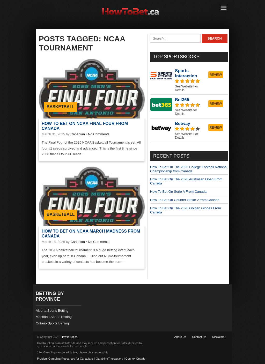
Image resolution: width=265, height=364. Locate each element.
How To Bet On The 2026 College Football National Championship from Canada (188, 169)
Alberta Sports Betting (52, 311)
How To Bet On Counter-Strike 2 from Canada (184, 200)
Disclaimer (218, 336)
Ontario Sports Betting (52, 323)
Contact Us (199, 336)
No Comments (98, 134)
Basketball (61, 107)
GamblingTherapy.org (109, 358)
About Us (180, 336)
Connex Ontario (135, 358)
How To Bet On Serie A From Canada (178, 192)
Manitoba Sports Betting (54, 317)
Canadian (77, 134)
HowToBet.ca (69, 336)
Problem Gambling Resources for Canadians (65, 358)
